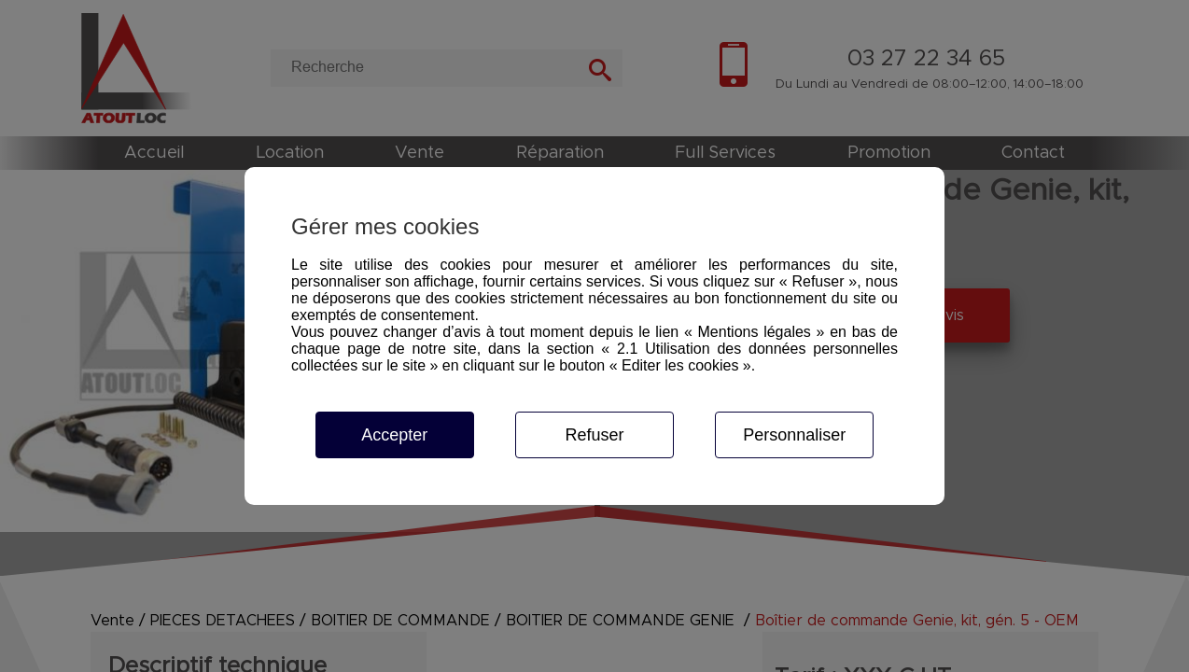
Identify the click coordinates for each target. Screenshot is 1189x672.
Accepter (394, 435)
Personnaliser (794, 435)
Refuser (594, 435)
